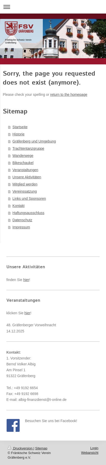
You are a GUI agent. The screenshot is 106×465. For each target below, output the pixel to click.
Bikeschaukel (23, 163)
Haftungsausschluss (28, 213)
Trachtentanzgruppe (28, 148)
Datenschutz (22, 220)
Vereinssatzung (24, 191)
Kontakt (18, 206)
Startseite (20, 127)
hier (26, 280)
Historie (18, 134)
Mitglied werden (24, 184)
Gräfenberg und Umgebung (34, 141)
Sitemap (41, 448)
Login (94, 448)
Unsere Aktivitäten (26, 177)
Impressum (21, 227)
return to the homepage (68, 94)
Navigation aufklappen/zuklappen (53, 6)
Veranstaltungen (25, 170)
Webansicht (89, 453)
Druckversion (20, 448)
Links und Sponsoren (29, 198)
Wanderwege (22, 156)
